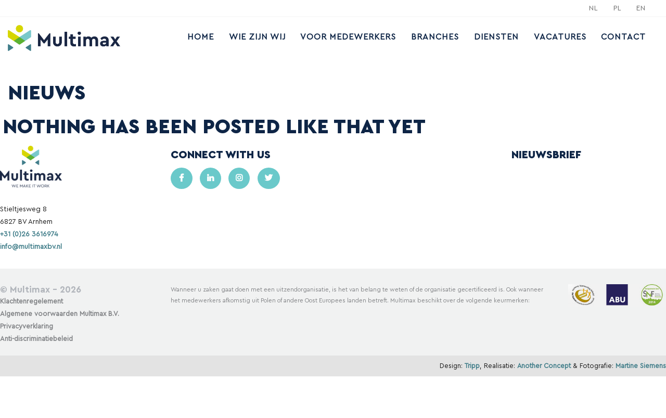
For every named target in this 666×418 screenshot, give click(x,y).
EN (641, 8)
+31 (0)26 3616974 (29, 234)
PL (617, 8)
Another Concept (544, 366)
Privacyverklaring (26, 326)
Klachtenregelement (31, 301)
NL (593, 8)
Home (200, 37)
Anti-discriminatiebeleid (36, 339)
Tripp (472, 366)
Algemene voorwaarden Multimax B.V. (59, 314)
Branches (435, 37)
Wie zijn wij (257, 37)
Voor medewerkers (348, 37)
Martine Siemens (641, 366)
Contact (623, 37)
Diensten (496, 37)
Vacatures (560, 37)
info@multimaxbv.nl (31, 246)
